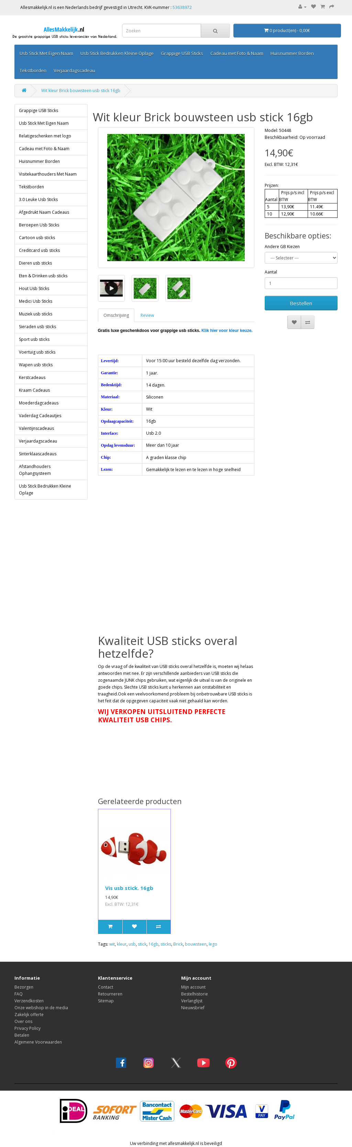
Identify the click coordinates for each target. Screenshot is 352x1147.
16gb (153, 944)
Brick (178, 944)
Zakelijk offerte (29, 1014)
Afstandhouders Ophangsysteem (35, 470)
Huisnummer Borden (292, 53)
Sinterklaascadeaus (37, 454)
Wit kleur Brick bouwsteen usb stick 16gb (80, 90)
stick (142, 944)
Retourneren (110, 994)
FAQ (18, 994)
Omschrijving (116, 315)
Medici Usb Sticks (35, 301)
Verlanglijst (191, 1001)
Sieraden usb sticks (37, 327)
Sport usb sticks (34, 339)
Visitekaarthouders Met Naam (48, 174)
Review (147, 315)
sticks (166, 944)
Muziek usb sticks (35, 314)
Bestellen (301, 303)
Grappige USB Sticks (182, 53)
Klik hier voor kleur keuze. (227, 330)
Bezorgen (23, 987)
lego (213, 944)
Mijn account (193, 987)
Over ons (23, 1021)
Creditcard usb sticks (39, 250)
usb (132, 944)
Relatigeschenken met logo (45, 136)
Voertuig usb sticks (37, 352)
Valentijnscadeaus (36, 428)
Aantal (271, 272)
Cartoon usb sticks (37, 238)
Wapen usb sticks (36, 365)
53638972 (182, 7)
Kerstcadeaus (32, 377)
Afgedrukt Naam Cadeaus (44, 212)
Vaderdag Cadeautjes (40, 416)
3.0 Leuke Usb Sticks (38, 199)
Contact (105, 987)
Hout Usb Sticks (34, 288)
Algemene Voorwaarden (38, 1042)
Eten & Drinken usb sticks (43, 276)
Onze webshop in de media (41, 1008)
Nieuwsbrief (193, 1008)
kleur (121, 944)
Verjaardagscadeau (74, 70)
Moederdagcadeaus (38, 403)
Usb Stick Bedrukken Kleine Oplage (117, 53)
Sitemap (106, 1001)
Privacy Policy (27, 1028)
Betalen (21, 1035)
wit (112, 944)
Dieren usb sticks (35, 263)
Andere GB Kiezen (282, 246)
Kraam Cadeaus (34, 390)
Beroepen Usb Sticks (39, 225)
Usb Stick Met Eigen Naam (46, 53)
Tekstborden (33, 70)
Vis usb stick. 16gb (129, 887)
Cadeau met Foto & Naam (236, 53)
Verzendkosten (29, 1001)
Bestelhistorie (194, 994)
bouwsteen (196, 944)
